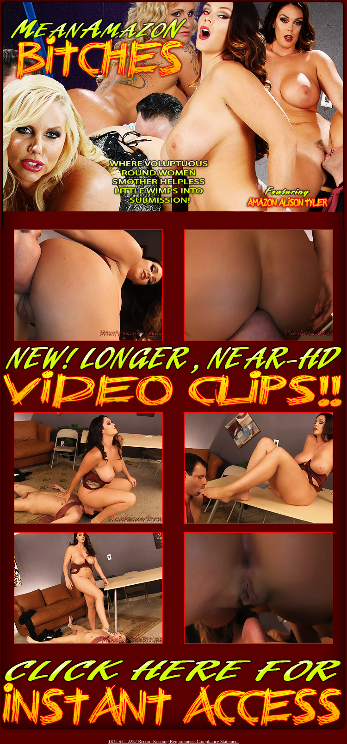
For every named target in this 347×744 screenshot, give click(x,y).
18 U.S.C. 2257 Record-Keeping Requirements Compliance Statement (173, 741)
